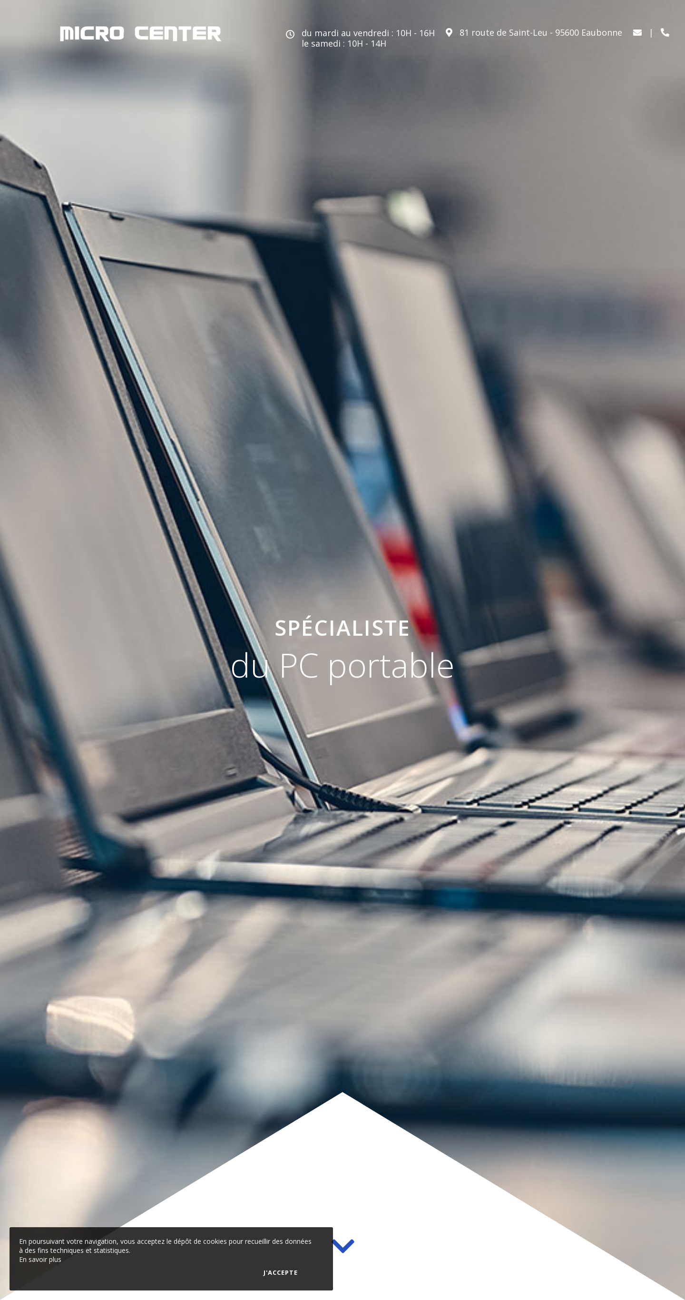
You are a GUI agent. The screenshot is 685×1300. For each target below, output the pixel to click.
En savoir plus (40, 1259)
